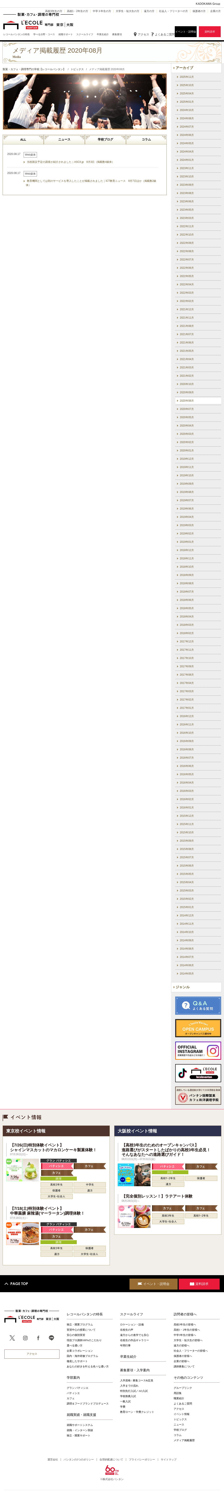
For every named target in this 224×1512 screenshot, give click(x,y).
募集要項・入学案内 (135, 1370)
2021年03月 (187, 367)
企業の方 (215, 11)
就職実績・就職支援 (81, 1415)
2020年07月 (187, 409)
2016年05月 (187, 774)
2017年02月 (187, 699)
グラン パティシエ (77, 1387)
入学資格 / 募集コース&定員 (136, 1380)
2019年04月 (187, 516)
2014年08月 (187, 948)
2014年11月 (187, 923)
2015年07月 (187, 857)
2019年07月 (187, 500)
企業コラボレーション (80, 1350)
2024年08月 (187, 118)
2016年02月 (187, 799)
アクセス (143, 34)
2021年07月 (187, 334)
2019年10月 (187, 475)
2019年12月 (187, 458)
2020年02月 (187, 442)
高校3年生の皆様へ (185, 1324)
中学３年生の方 (102, 11)
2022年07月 (187, 259)
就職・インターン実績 (80, 1430)
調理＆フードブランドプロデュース (88, 1403)
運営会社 (52, 1459)
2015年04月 (187, 882)
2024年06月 (187, 135)
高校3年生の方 (53, 11)
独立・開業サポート (78, 1435)
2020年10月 (187, 384)
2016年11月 (187, 724)
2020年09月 (187, 392)
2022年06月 (187, 267)
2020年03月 (187, 433)
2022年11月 (187, 226)
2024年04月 (187, 151)
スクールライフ (131, 1314)
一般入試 (125, 1401)
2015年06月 (187, 865)
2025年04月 (187, 93)
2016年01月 (187, 807)
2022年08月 (187, 251)
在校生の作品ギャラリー (134, 1340)
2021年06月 (187, 342)
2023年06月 (187, 201)
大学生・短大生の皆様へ (188, 1340)
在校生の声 (126, 1329)
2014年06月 (187, 965)
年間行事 (125, 1345)
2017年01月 (187, 707)
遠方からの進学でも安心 (134, 1335)
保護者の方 (199, 11)
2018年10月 (187, 566)
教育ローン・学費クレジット (137, 1411)
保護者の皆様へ (183, 1356)
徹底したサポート (77, 1361)
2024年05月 (187, 143)
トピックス (180, 1419)
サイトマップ (169, 1459)
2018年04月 (187, 616)
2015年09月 (187, 840)
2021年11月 (187, 317)
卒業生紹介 (128, 1356)
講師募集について (184, 1366)
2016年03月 (187, 790)
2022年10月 (187, 234)
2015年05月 (187, 874)
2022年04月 (187, 284)
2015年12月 (187, 815)
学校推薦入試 (128, 1396)
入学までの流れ (129, 1385)
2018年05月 (187, 608)
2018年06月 (187, 600)
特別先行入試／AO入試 (133, 1390)
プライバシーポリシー (142, 1459)
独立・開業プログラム (80, 1324)
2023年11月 (187, 168)
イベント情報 (181, 1414)
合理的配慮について (111, 1459)
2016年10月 (187, 732)
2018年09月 (187, 575)
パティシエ (73, 1393)
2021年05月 (187, 350)
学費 (122, 1406)
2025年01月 (187, 101)
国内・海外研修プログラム (82, 1356)
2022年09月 (187, 242)
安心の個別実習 (76, 1335)
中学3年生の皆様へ (185, 1335)
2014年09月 (187, 940)
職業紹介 (179, 1398)
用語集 (178, 1393)
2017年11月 (187, 649)
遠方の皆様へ (181, 1345)
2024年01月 (187, 159)
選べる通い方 (74, 1345)
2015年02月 (187, 898)
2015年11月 (187, 824)
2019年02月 (187, 533)
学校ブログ (105, 139)
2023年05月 (187, 209)
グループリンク (183, 1387)
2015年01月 (187, 907)
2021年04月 (187, 359)
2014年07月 (187, 957)
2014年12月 (187, 915)
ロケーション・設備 (132, 1324)
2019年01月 (187, 541)
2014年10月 (187, 932)
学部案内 (73, 1377)
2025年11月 (187, 76)
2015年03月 (187, 890)
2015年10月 (187, 832)
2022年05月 (187, 276)
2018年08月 (187, 583)
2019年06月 (187, 508)
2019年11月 (187, 467)
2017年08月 (187, 674)
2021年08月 (187, 326)
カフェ (71, 1398)
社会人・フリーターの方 (173, 11)
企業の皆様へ (181, 1361)
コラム (146, 139)
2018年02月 (187, 633)
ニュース (64, 139)
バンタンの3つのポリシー (79, 1459)
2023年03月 (187, 218)
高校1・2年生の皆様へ (187, 1329)
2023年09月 (187, 184)
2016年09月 (187, 741)
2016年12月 (187, 716)
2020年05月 (187, 417)
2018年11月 (187, 558)
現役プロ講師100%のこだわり (84, 1340)
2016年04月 (187, 782)
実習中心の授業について (81, 1329)
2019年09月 (187, 483)
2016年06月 (187, 766)
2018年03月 (187, 624)
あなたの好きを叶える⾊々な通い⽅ (88, 1366)
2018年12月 (187, 550)
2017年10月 (187, 658)
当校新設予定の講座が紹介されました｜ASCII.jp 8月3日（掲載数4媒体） (70, 161)
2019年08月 (187, 492)
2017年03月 (187, 691)
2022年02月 (187, 301)
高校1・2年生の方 (77, 11)
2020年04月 (187, 425)
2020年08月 (187, 400)
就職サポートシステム (80, 1425)
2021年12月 (187, 309)
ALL (23, 139)
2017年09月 (187, 666)
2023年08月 (187, 193)
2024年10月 (187, 110)
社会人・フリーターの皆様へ (191, 1350)
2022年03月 (187, 292)
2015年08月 (187, 849)
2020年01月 (187, 450)
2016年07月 (187, 757)
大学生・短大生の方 (127, 11)
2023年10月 (187, 176)
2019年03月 (187, 525)
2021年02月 (187, 375)
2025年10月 (187, 85)
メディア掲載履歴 (184, 1440)
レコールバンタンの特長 (85, 1314)
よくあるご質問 (165, 34)
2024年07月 (187, 126)
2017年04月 (187, 683)
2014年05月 (187, 973)
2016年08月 (187, 749)
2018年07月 (187, 591)
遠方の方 (149, 11)
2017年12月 (187, 641)
